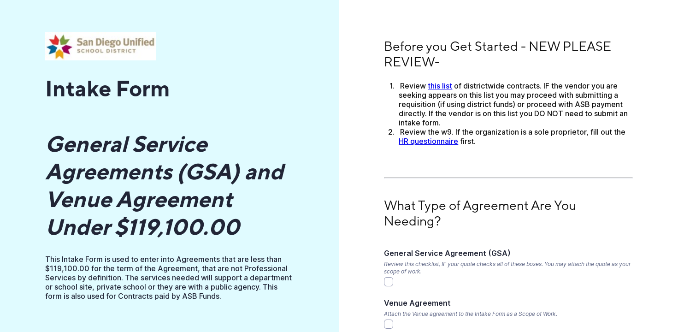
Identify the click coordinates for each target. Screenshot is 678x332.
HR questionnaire (428, 141)
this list (440, 85)
